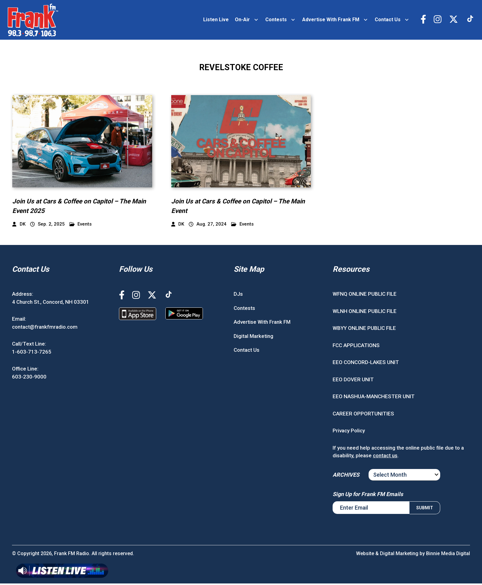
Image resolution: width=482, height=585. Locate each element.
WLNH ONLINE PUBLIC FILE (365, 313)
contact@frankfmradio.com (44, 328)
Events (80, 225)
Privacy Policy (349, 432)
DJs (238, 296)
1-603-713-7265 (31, 353)
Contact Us (386, 20)
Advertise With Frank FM (329, 20)
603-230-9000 (29, 378)
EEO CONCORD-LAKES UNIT (366, 364)
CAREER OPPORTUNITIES (363, 415)
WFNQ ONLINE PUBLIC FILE (365, 296)
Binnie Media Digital (447, 555)
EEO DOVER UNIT (353, 381)
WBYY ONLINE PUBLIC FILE (364, 330)
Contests (275, 20)
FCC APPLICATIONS (356, 347)
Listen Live (214, 20)
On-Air (241, 20)
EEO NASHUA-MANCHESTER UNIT (374, 398)
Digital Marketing (253, 338)
